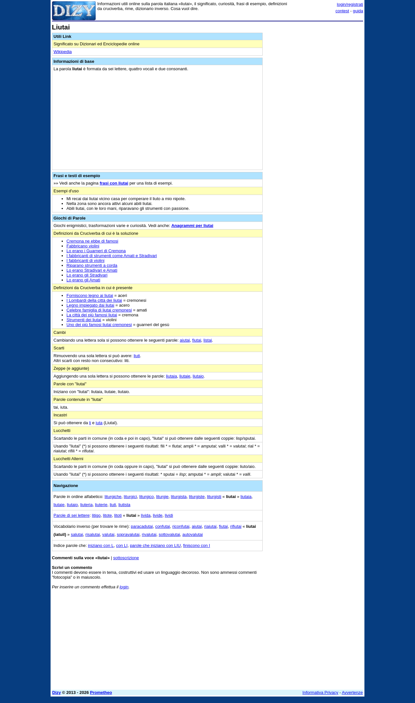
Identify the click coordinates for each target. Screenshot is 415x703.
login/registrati (350, 4)
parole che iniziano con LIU (155, 545)
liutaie (184, 376)
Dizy (56, 692)
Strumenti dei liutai (83, 319)
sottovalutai (169, 534)
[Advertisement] (314, 121)
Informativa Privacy (320, 692)
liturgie (162, 496)
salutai (77, 534)
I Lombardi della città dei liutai (94, 300)
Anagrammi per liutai (192, 225)
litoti (118, 515)
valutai (108, 534)
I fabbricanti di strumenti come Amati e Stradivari (111, 255)
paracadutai (142, 526)
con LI (121, 545)
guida (358, 10)
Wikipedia (62, 51)
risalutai (92, 534)
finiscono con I (196, 545)
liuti (137, 355)
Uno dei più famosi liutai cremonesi (99, 324)
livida (146, 515)
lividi (169, 515)
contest (342, 10)
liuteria (86, 504)
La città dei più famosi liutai (91, 314)
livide (157, 515)
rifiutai (236, 526)
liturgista (178, 496)
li (90, 422)
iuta (99, 422)
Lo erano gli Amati (83, 280)
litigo (96, 515)
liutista (124, 504)
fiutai (196, 340)
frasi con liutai (114, 183)
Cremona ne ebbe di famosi (92, 241)
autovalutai (193, 534)
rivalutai (149, 534)
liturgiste (197, 496)
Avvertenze (352, 692)
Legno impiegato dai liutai (90, 305)
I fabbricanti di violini (85, 260)
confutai (162, 526)
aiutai (185, 340)
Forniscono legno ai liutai (89, 295)
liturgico (146, 496)
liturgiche (113, 496)
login (124, 586)
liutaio (198, 376)
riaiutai (210, 526)
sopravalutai (128, 534)
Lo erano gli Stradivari (86, 275)
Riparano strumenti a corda (91, 265)
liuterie (101, 504)
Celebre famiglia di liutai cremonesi (99, 310)
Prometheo (101, 692)
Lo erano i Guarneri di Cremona (96, 250)
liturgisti (214, 496)
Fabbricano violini (82, 246)
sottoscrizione (126, 557)
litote (107, 515)
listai (208, 340)
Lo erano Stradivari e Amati (91, 270)
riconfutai (180, 526)
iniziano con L (101, 545)
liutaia (171, 376)
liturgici (130, 496)
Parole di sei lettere (71, 515)
